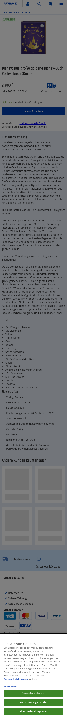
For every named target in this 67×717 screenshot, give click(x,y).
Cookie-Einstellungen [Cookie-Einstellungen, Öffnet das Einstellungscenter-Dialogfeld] (33, 696)
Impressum (10, 689)
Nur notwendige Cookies (33, 705)
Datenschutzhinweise (16, 681)
